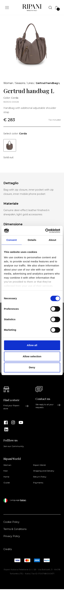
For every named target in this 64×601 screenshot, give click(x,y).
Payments (38, 483)
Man (5, 471)
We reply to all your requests (48, 406)
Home (6, 477)
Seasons (20, 83)
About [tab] (52, 239)
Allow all (32, 345)
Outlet (6, 483)
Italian (23, 500)
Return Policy (39, 477)
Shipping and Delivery (43, 471)
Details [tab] (32, 239)
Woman (8, 83)
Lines (30, 83)
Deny (32, 367)
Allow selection (32, 356)
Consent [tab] (11, 239)
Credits (7, 549)
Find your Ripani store (16, 407)
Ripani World (39, 465)
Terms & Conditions (14, 529)
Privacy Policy (11, 536)
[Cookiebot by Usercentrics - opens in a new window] (45, 230)
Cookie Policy (11, 521)
